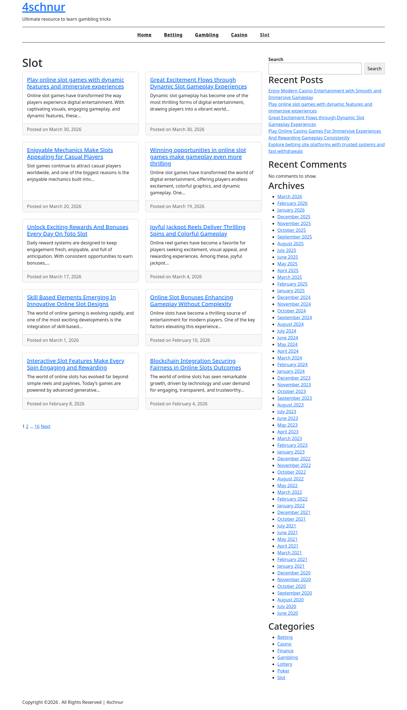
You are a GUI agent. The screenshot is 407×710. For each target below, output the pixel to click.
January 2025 (291, 291)
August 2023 (290, 405)
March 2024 (289, 358)
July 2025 (286, 250)
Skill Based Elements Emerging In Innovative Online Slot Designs (71, 300)
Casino (239, 35)
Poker (283, 671)
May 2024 (287, 344)
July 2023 (286, 411)
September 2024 (294, 317)
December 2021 (294, 512)
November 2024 (294, 304)
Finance (285, 651)
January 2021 (291, 566)
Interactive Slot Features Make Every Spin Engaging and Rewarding (75, 364)
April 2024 (288, 351)
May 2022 (287, 485)
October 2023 (291, 391)
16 (36, 426)
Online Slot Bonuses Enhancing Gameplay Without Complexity (191, 300)
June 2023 (287, 418)
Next (45, 426)
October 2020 (291, 586)
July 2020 (286, 606)
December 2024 (294, 297)
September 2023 (294, 398)
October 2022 (291, 472)
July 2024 (286, 331)
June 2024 (287, 338)
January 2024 (291, 371)
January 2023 (291, 452)
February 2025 (292, 284)
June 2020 (287, 613)
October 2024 (291, 311)
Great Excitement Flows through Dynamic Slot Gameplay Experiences (198, 83)
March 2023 (289, 438)
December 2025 (294, 217)
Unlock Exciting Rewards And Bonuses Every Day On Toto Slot (77, 230)
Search (276, 59)
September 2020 (294, 593)
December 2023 (294, 378)
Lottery (284, 664)
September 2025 (294, 237)
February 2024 (292, 364)
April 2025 (288, 270)
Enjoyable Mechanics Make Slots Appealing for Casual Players (70, 153)
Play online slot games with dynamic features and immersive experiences (75, 83)
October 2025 (291, 230)
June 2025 (287, 257)
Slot (265, 35)
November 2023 (294, 385)
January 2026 (291, 210)
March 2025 (289, 277)
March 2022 (289, 492)
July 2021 (286, 526)
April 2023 (288, 432)
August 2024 (290, 324)
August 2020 (290, 600)
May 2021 (287, 539)
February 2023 (292, 445)
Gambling (207, 35)
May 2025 (287, 264)
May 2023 (287, 425)
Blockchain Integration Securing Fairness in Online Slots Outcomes (195, 364)
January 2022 (291, 506)
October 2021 (291, 519)
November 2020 (294, 579)
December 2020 (294, 573)
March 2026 (289, 196)
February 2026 (292, 203)
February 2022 (292, 499)
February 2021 (292, 559)
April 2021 (288, 546)
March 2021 (289, 553)
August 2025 (290, 243)
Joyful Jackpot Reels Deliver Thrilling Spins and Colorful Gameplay (198, 230)
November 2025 (294, 223)
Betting (173, 35)
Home (144, 35)
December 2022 (294, 459)
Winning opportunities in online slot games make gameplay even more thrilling (198, 156)
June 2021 (287, 532)
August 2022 (290, 479)
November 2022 (294, 465)
